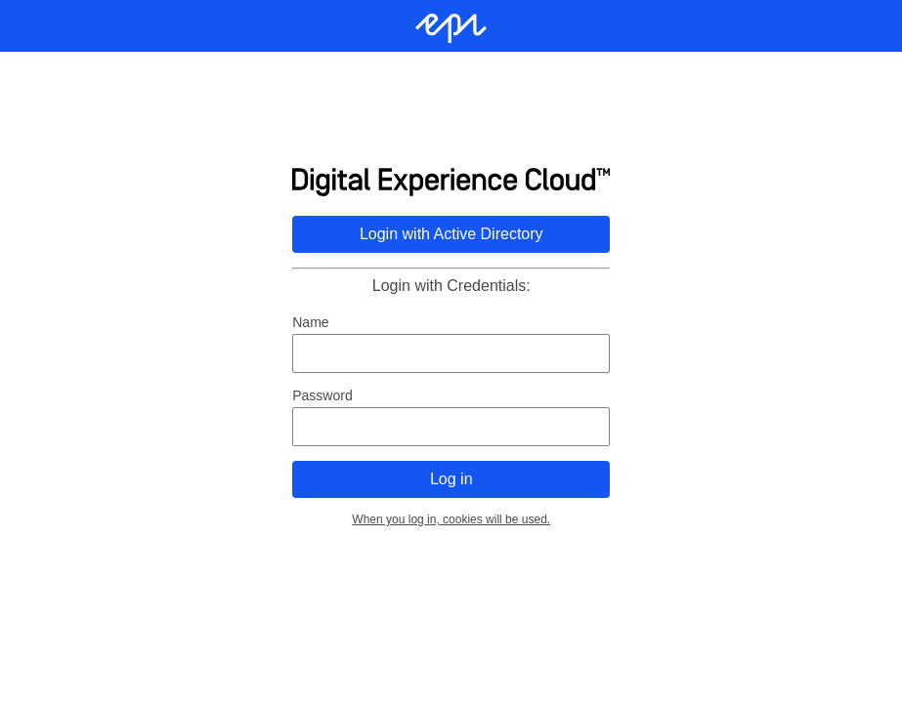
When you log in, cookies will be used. (451, 519)
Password (322, 395)
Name (310, 322)
